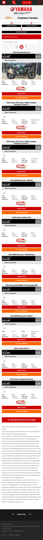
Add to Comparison (10, 60)
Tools (27, 2)
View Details (21, 94)
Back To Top (21, 514)
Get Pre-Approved (21, 98)
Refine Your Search (10, 37)
